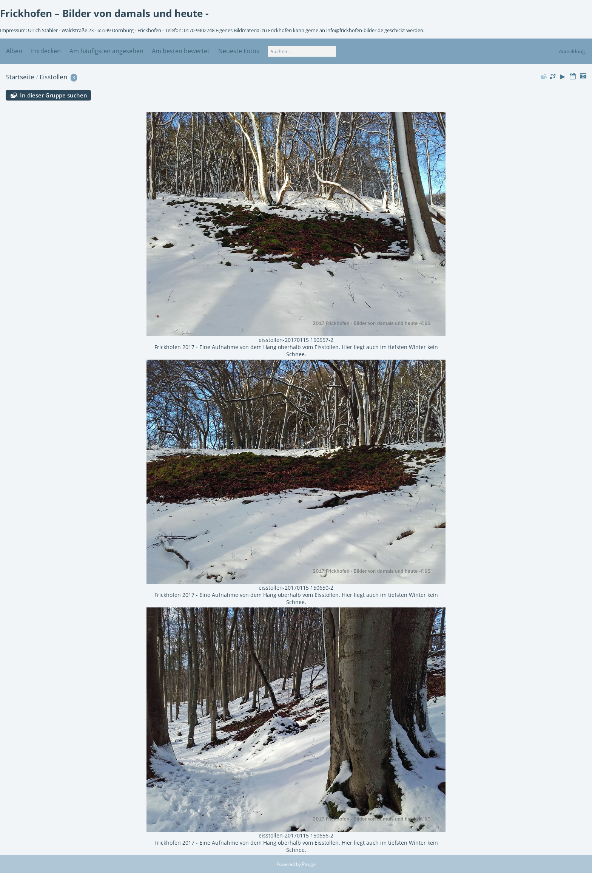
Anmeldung (572, 51)
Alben (14, 51)
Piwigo (309, 864)
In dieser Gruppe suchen (53, 95)
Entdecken (46, 51)
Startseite (20, 77)
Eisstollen (53, 77)
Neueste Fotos (238, 51)
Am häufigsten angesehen (106, 51)
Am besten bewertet (181, 51)
